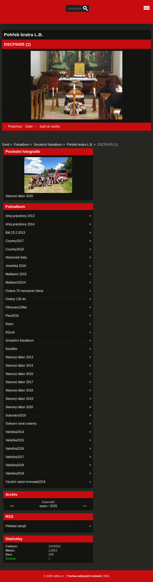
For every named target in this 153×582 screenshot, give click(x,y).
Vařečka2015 (14, 440)
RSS (106, 576)
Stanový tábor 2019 (19, 398)
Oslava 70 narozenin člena (24, 290)
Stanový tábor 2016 (19, 374)
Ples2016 (12, 315)
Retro (9, 324)
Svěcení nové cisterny (21, 423)
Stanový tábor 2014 (19, 365)
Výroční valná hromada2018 (25, 481)
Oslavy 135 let (15, 299)
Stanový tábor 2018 (19, 390)
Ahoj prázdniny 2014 (19, 224)
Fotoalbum (21, 144)
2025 (53, 506)
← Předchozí (13, 126)
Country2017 (14, 241)
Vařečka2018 (14, 465)
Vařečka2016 (14, 448)
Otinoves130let (16, 307)
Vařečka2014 (14, 432)
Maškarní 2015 (15, 274)
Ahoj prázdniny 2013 (19, 216)
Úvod (5, 144)
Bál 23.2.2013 (15, 232)
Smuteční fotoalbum (48, 144)
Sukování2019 (15, 415)
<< (12, 506)
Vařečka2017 (14, 457)
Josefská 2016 (15, 265)
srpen (43, 506)
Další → (31, 126)
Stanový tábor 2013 (19, 357)
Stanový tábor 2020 (19, 196)
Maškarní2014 (15, 282)
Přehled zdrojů (15, 526)
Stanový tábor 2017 (19, 382)
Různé (10, 332)
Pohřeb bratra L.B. (80, 144)
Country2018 (14, 249)
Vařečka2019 (14, 473)
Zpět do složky (49, 126)
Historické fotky (16, 257)
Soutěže (11, 349)
